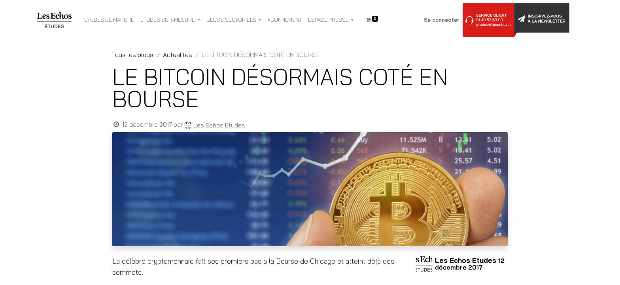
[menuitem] (109, 20)
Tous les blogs (132, 55)
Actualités (177, 55)
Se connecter (441, 20)
